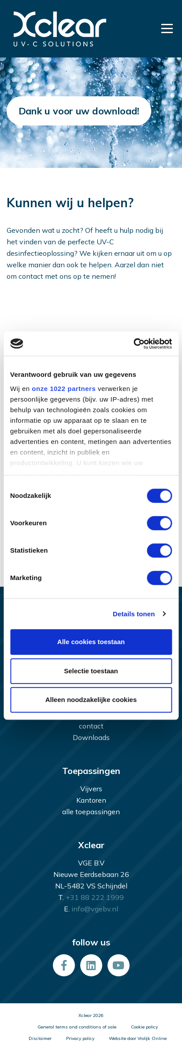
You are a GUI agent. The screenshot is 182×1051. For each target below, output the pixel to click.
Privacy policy (80, 1038)
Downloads (91, 737)
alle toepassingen (91, 811)
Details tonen (134, 614)
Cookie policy (144, 1027)
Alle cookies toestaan (91, 641)
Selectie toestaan (91, 671)
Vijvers (91, 788)
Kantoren (91, 800)
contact (91, 725)
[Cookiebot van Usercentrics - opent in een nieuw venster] (133, 343)
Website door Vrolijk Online (138, 1038)
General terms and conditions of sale (76, 1027)
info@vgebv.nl (94, 908)
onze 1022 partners (64, 388)
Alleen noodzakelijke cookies (91, 699)
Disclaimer (40, 1038)
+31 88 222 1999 (95, 897)
